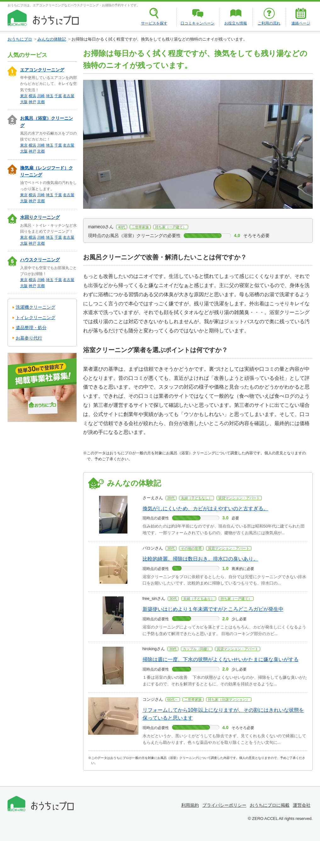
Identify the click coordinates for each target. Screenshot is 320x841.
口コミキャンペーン (198, 23)
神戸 (32, 102)
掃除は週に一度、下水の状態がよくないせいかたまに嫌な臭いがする (221, 659)
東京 (24, 96)
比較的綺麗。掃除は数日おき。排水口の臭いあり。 (200, 559)
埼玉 (49, 96)
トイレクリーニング (35, 317)
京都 (41, 102)
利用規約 (190, 805)
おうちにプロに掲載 (269, 805)
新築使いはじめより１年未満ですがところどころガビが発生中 (213, 609)
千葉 (58, 96)
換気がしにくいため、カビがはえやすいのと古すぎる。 (205, 508)
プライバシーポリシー (224, 805)
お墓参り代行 (29, 337)
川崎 (41, 96)
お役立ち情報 (235, 23)
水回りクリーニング (40, 217)
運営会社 (302, 805)
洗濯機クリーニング (35, 307)
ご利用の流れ (269, 23)
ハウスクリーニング (40, 259)
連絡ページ (300, 23)
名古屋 (68, 96)
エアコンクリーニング (42, 69)
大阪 (24, 102)
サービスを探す (154, 23)
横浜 (32, 96)
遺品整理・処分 (31, 327)
